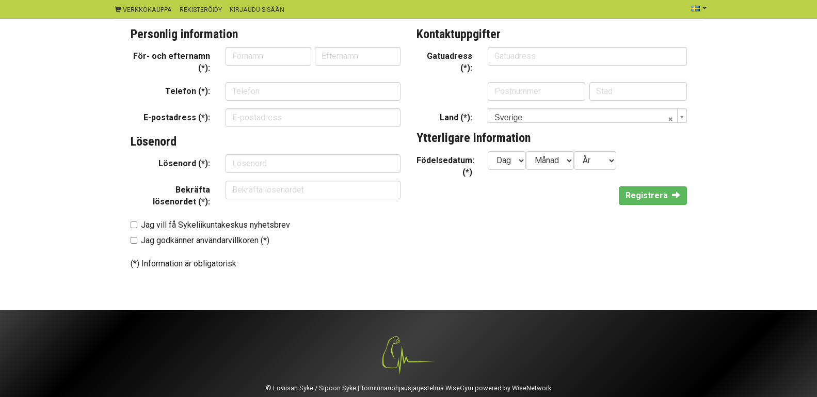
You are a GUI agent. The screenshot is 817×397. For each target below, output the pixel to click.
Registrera (653, 195)
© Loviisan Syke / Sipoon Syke (311, 388)
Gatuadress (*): (449, 62)
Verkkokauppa (143, 9)
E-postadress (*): (176, 117)
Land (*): (456, 117)
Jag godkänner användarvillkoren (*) (205, 240)
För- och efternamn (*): (171, 62)
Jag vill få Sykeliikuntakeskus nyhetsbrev (215, 225)
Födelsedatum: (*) (445, 166)
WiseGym (459, 388)
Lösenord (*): (184, 163)
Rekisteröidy (201, 9)
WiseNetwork (531, 388)
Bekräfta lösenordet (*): (181, 196)
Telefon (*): (187, 91)
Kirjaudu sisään (257, 9)
